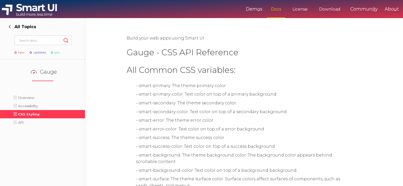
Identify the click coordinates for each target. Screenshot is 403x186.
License (281, 9)
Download (311, 9)
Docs (258, 9)
